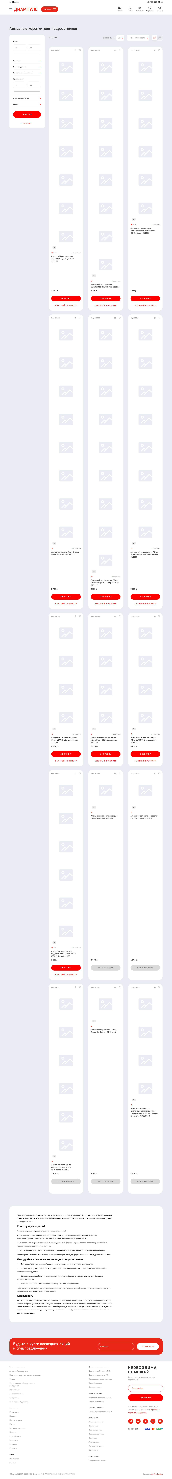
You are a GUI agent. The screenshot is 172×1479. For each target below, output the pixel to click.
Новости (12, 1416)
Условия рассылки (96, 1446)
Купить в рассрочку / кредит (100, 1411)
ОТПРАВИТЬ (148, 1346)
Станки (12, 1379)
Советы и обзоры (96, 1422)
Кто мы (12, 1424)
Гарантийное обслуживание (100, 1397)
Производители (95, 1430)
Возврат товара (95, 1387)
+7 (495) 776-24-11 (155, 2)
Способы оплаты (95, 1383)
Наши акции (14, 1458)
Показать (27, 114)
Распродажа (14, 1398)
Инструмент (14, 1390)
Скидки (12, 1462)
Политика (93, 1438)
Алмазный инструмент (18, 1371)
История (12, 1432)
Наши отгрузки (15, 1420)
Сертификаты (15, 1436)
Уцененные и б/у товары (19, 1402)
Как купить (13, 1412)
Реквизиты (13, 1440)
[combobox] (120, 38)
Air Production (157, 1474)
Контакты (13, 1448)
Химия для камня (16, 1394)
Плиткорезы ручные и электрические (25, 1375)
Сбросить (27, 123)
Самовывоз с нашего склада (100, 1379)
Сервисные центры (96, 1401)
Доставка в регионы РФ (98, 1375)
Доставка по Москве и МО (99, 1371)
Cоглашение (94, 1442)
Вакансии (13, 1444)
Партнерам (93, 1426)
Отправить (146, 1398)
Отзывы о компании (17, 1428)
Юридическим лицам (97, 1460)
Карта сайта (93, 1450)
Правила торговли (96, 1434)
